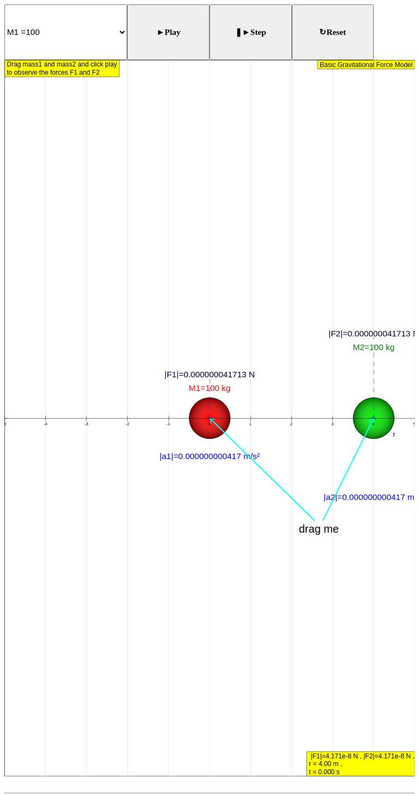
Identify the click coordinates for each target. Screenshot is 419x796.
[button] (209, 391)
